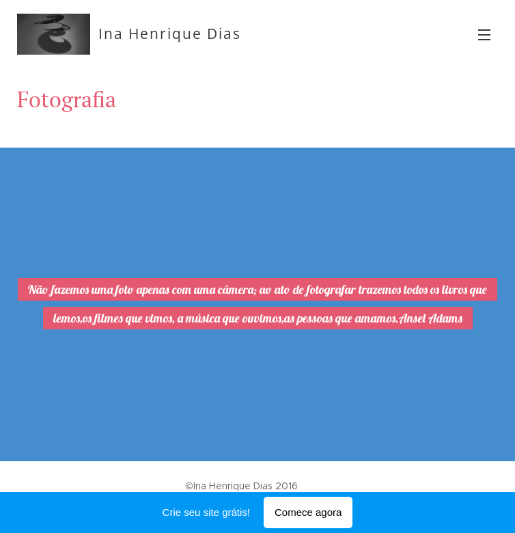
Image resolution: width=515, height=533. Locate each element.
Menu (484, 35)
